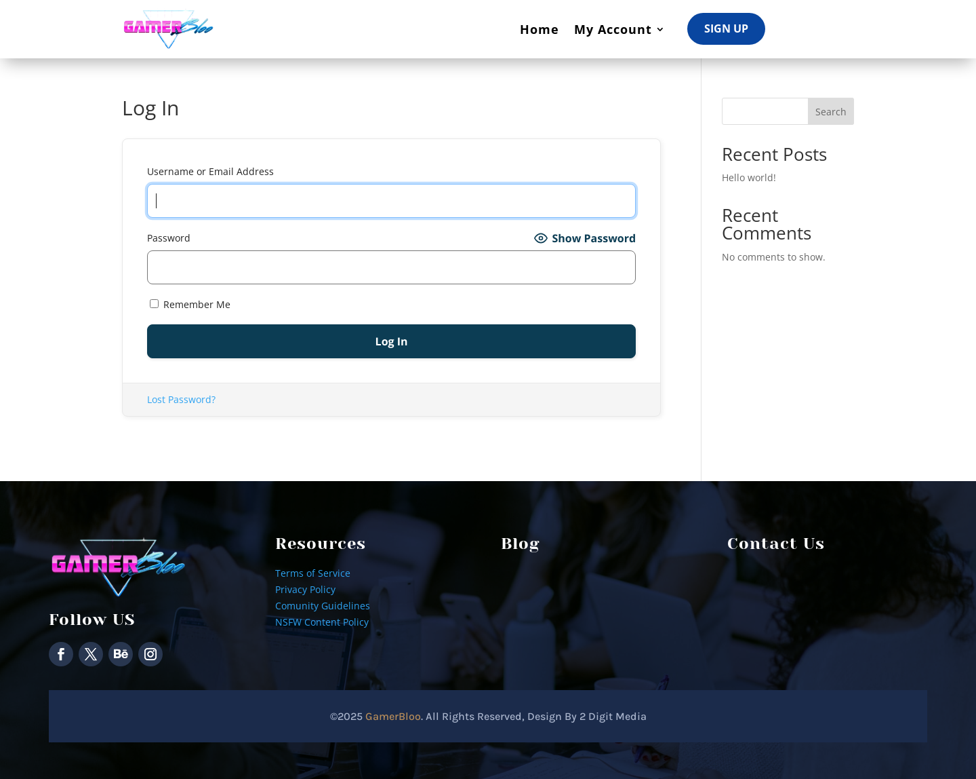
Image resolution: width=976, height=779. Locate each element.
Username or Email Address (210, 171)
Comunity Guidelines (322, 605)
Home (539, 29)
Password (168, 237)
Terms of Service (312, 573)
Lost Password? (181, 399)
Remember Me (190, 304)
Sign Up (726, 28)
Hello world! (749, 177)
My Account (613, 29)
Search (831, 111)
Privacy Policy (305, 589)
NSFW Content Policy (322, 621)
